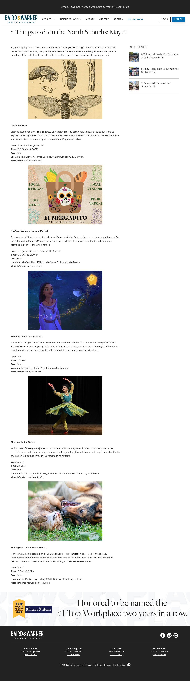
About (117, 19)
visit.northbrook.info (32, 477)
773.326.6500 (73, 654)
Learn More (122, 7)
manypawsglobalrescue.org (36, 582)
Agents (90, 19)
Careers (104, 19)
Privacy (89, 665)
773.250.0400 (159, 654)
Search (178, 19)
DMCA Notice (119, 665)
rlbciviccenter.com (31, 266)
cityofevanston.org (31, 371)
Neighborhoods (70, 19)
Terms (99, 665)
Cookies (107, 665)
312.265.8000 (135, 19)
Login (165, 19)
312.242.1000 (31, 654)
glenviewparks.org (31, 160)
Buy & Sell (47, 19)
